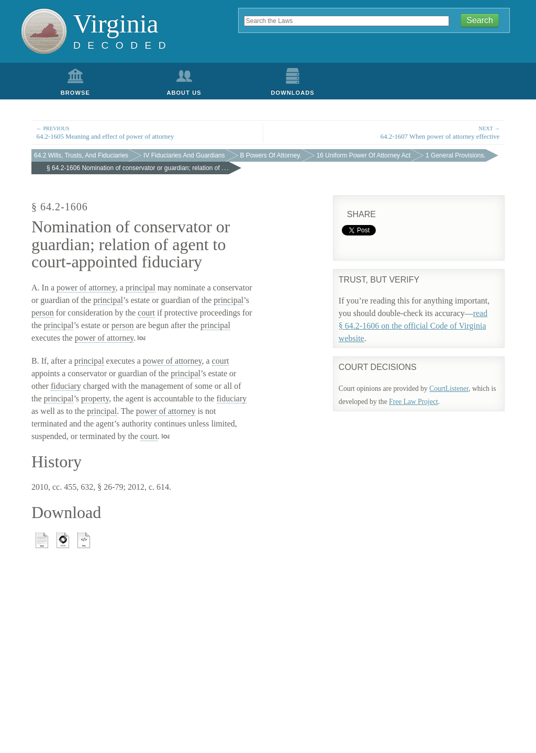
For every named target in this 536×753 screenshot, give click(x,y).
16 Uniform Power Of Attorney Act (363, 155)
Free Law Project (413, 402)
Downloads (293, 92)
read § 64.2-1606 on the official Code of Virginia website (413, 326)
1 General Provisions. (456, 155)
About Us (183, 92)
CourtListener (448, 388)
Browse (75, 92)
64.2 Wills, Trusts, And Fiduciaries (81, 155)
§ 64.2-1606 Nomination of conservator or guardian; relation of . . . (138, 168)
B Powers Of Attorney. (271, 155)
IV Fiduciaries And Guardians (184, 155)
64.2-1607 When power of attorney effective (389, 132)
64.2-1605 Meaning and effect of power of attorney (147, 132)
